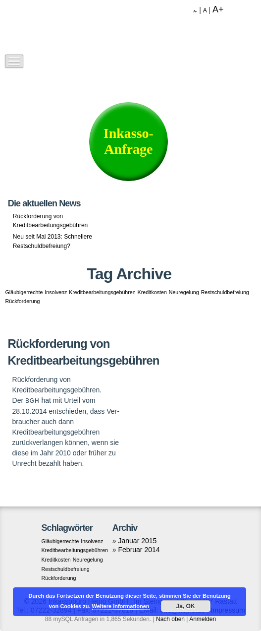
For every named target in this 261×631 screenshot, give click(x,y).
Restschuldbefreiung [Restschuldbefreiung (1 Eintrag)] (225, 292)
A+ (218, 9)
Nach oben (170, 619)
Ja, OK (185, 606)
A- (195, 11)
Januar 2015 (137, 541)
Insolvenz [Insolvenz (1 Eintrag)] (56, 292)
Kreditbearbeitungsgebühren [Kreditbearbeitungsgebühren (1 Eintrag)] (102, 292)
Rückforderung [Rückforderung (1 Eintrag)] (22, 301)
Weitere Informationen (121, 606)
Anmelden (202, 619)
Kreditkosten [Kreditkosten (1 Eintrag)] (152, 292)
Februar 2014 (139, 550)
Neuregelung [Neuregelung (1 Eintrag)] (184, 292)
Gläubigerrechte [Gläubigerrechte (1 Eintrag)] (24, 292)
